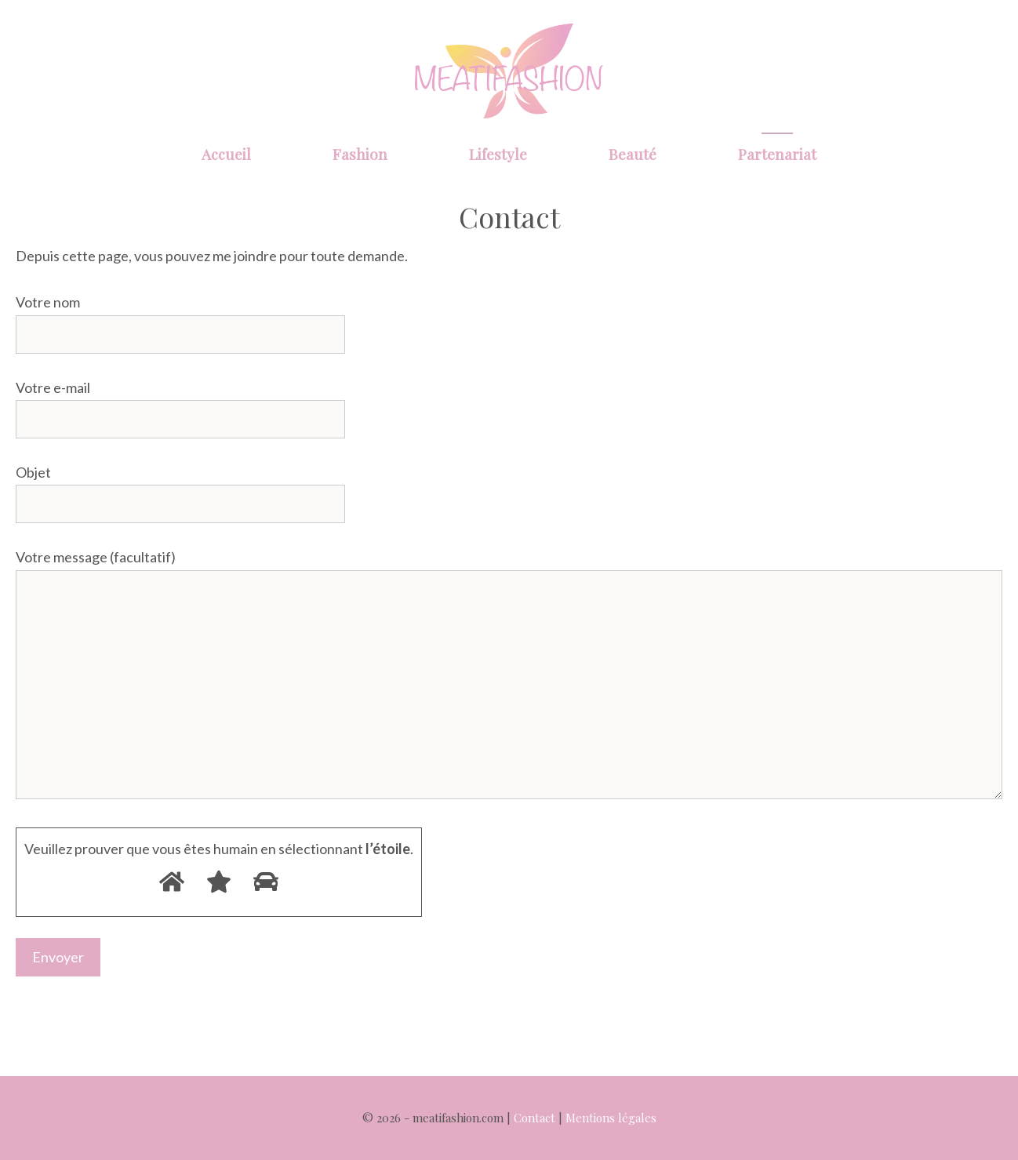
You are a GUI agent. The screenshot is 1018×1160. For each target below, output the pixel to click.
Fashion (360, 154)
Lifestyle (498, 154)
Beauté (632, 154)
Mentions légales (610, 1117)
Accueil (226, 154)
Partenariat (777, 154)
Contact (534, 1117)
